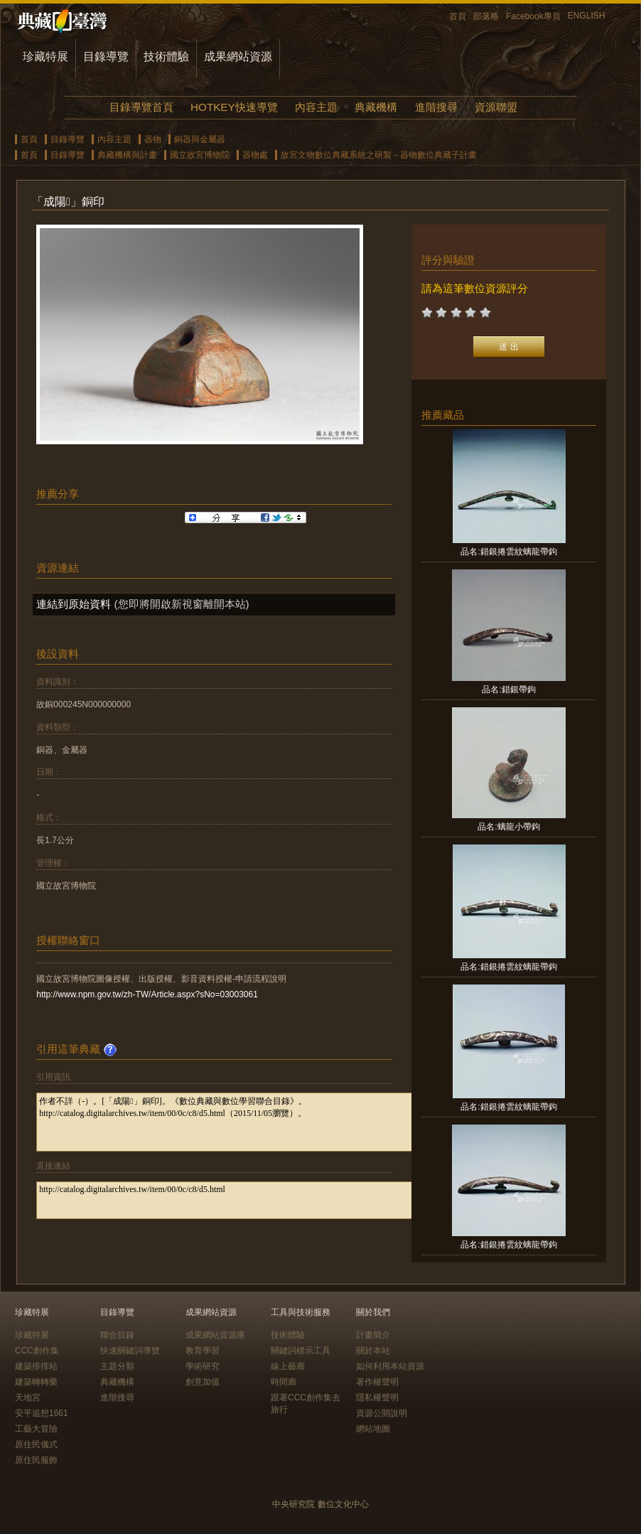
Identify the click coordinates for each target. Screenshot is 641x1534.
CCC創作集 (37, 1351)
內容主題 (316, 107)
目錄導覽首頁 (141, 107)
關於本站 (373, 1351)
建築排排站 (36, 1366)
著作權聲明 (377, 1382)
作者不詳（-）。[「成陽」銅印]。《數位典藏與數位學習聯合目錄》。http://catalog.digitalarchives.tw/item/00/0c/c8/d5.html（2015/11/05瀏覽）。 (243, 1122)
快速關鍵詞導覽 (130, 1351)
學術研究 (202, 1366)
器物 (152, 139)
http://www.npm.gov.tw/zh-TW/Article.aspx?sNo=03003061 (147, 994)
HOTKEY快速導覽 (233, 107)
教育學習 (202, 1351)
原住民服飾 (36, 1460)
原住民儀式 (36, 1444)
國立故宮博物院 (200, 155)
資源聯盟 (496, 107)
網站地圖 (373, 1429)
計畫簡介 (373, 1335)
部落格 (486, 16)
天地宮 (28, 1397)
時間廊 (283, 1382)
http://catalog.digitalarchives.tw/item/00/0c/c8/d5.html (243, 1200)
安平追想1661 (41, 1413)
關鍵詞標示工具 (300, 1351)
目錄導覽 (106, 56)
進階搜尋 (436, 107)
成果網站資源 (238, 56)
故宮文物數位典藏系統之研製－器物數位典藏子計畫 (379, 155)
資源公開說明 (381, 1413)
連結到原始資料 (73, 604)
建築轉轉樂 (36, 1382)
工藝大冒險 (36, 1429)
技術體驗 (166, 56)
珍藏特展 (45, 56)
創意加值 (202, 1382)
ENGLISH (586, 16)
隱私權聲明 (377, 1397)
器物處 (255, 155)
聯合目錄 (117, 1335)
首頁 (457, 16)
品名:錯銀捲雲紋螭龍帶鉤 (508, 552)
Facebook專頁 (533, 16)
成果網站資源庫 (215, 1335)
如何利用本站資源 (390, 1366)
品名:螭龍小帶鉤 (508, 827)
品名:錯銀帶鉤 (508, 689)
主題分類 (117, 1366)
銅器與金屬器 (199, 139)
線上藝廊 (288, 1366)
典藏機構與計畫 (127, 155)
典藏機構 (376, 107)
